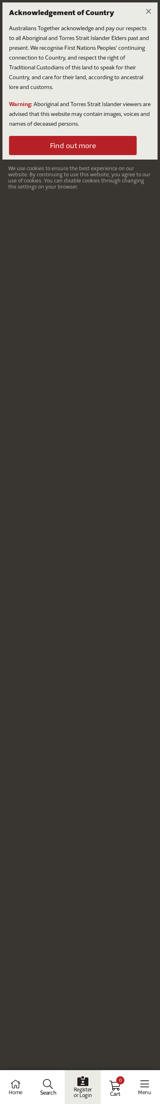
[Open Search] (48, 1087)
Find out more (73, 145)
